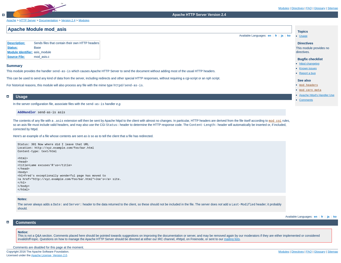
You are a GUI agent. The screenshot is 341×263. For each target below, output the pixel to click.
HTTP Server (27, 20)
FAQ (309, 8)
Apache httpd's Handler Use (316, 95)
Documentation (48, 20)
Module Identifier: (20, 52)
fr (276, 35)
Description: (16, 43)
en (269, 35)
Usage (303, 36)
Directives (297, 8)
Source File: (16, 56)
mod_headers (308, 85)
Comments (306, 100)
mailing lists (232, 239)
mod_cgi (275, 121)
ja (282, 35)
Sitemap (333, 8)
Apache (11, 20)
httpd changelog (309, 63)
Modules (283, 8)
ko (288, 35)
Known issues (308, 68)
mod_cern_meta (310, 90)
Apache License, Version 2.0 (49, 255)
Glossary (319, 8)
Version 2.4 (68, 20)
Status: (12, 47)
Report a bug (307, 73)
